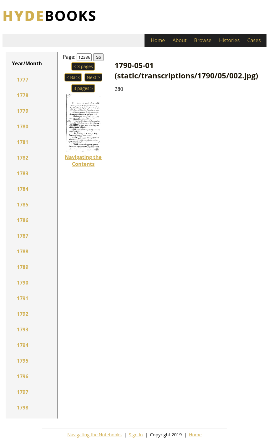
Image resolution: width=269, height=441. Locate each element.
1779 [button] (22, 110)
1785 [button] (22, 204)
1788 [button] (22, 251)
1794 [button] (22, 345)
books (50, 15)
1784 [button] (22, 189)
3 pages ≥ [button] (83, 88)
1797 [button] (22, 392)
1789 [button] (22, 267)
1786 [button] (22, 220)
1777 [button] (22, 79)
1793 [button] (22, 329)
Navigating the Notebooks (94, 435)
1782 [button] (22, 157)
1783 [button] (22, 173)
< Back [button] (73, 77)
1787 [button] (22, 235)
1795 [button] (22, 360)
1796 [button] (22, 376)
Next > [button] (93, 77)
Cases (254, 40)
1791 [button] (22, 298)
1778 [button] (22, 95)
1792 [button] (22, 313)
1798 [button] (22, 407)
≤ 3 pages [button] (83, 66)
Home (158, 40)
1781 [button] (22, 142)
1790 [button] (22, 282)
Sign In (136, 435)
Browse (203, 40)
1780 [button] (22, 126)
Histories (229, 40)
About (179, 40)
